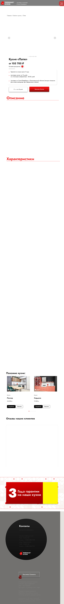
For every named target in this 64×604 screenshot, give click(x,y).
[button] (29, 411)
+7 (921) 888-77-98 (30, 540)
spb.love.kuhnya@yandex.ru (26, 530)
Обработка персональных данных (28, 593)
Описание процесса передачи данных (29, 595)
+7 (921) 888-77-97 (30, 546)
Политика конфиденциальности (27, 591)
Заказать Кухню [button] (39, 89)
